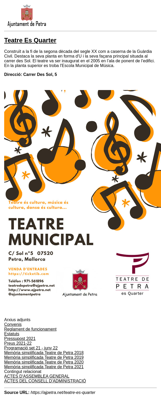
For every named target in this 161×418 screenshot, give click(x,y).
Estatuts (11, 334)
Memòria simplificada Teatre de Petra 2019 (44, 357)
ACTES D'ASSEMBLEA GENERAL (36, 376)
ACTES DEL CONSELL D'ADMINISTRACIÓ (45, 381)
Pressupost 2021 (20, 338)
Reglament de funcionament (30, 329)
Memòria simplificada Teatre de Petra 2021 (44, 367)
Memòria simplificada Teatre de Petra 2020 (44, 362)
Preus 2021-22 (18, 343)
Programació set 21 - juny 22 (31, 348)
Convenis (13, 324)
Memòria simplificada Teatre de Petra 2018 (44, 352)
